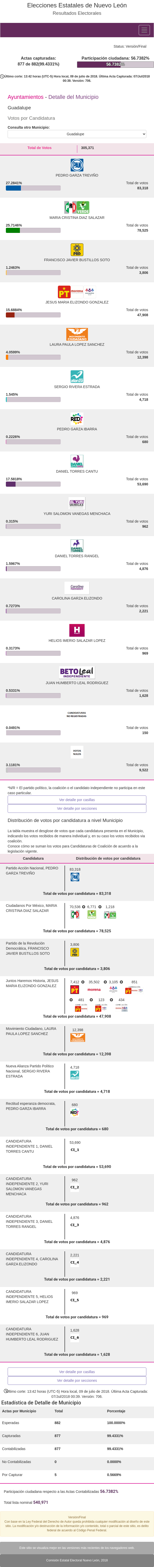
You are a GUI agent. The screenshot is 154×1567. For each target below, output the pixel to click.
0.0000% (114, 1462)
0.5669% (114, 1475)
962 (145, 526)
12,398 (142, 357)
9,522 (143, 770)
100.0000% (116, 1423)
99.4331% (115, 1436)
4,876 (143, 569)
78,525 (142, 230)
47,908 (142, 315)
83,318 (142, 188)
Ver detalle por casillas (77, 800)
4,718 (143, 399)
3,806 (143, 273)
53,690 (142, 484)
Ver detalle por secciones (77, 808)
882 (57, 1423)
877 (57, 1436)
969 (145, 653)
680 (145, 442)
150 (145, 733)
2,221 (143, 611)
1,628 (143, 696)
